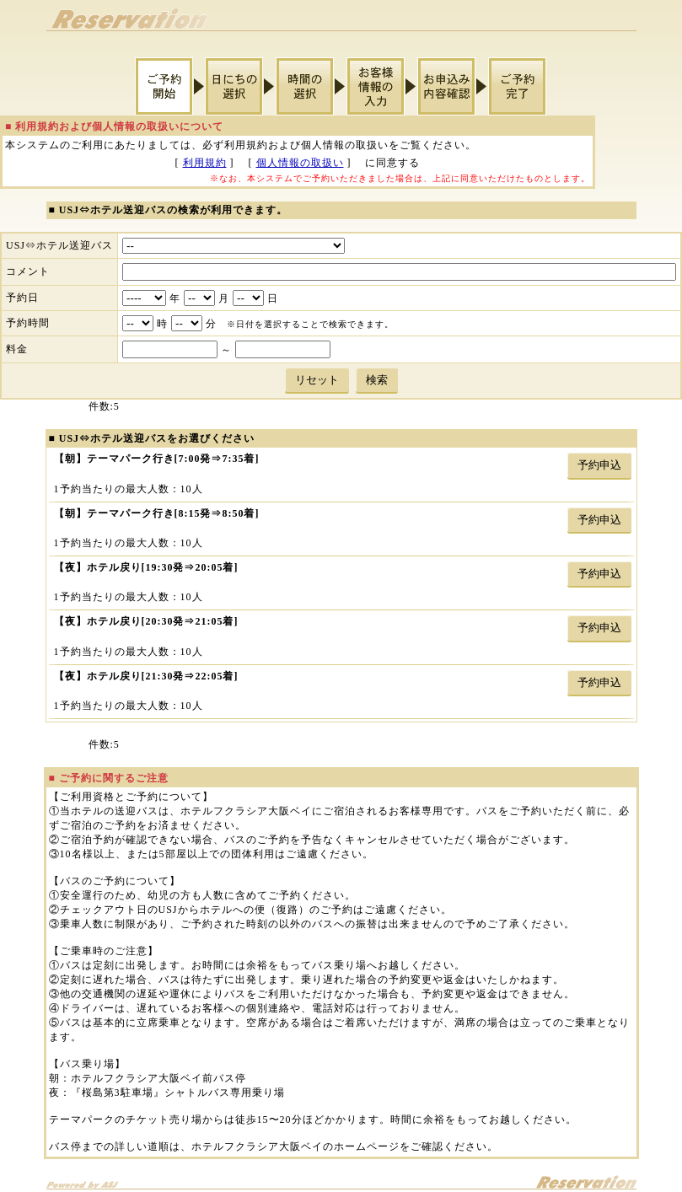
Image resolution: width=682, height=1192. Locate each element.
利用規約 (205, 163)
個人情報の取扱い (300, 163)
